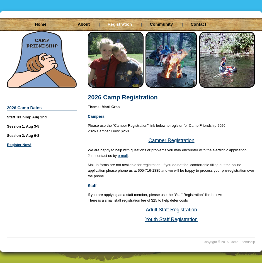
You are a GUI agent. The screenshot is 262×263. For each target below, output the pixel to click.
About (88, 24)
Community (166, 24)
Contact (198, 24)
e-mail (123, 156)
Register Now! (19, 145)
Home (41, 24)
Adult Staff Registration (171, 209)
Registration (124, 24)
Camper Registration (171, 140)
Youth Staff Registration (171, 219)
